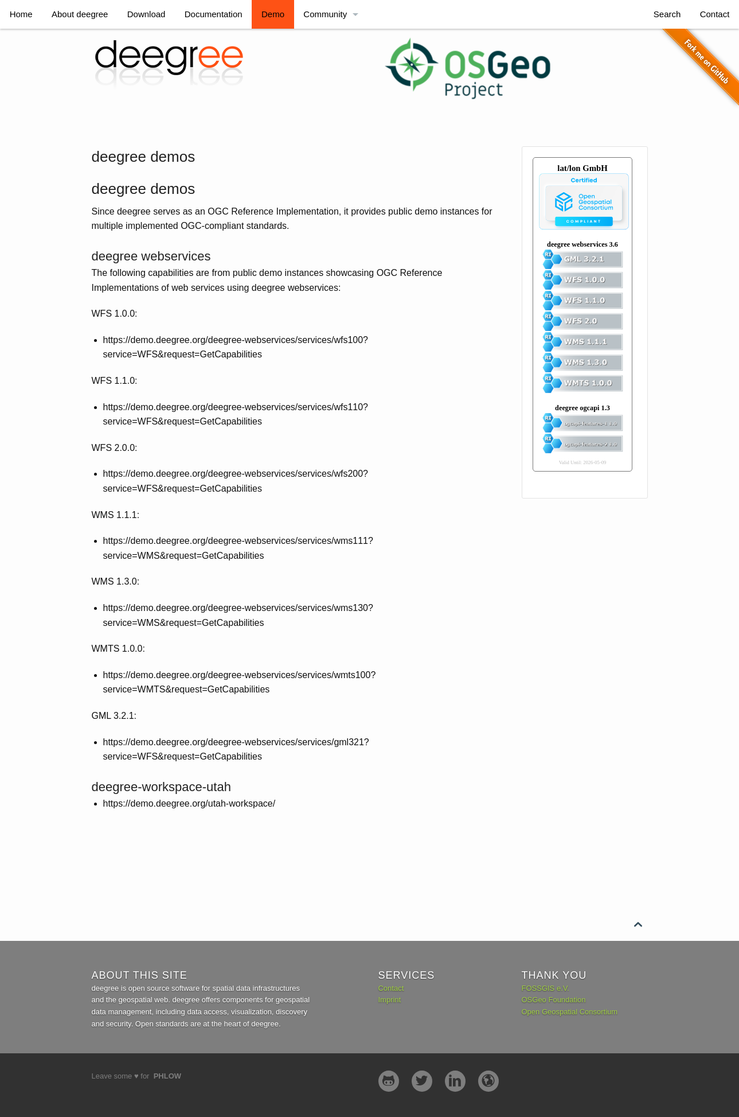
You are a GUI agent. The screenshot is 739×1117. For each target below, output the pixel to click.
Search (667, 14)
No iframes (614, 320)
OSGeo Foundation (554, 999)
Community (325, 14)
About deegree (80, 14)
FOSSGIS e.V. (545, 988)
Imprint (389, 999)
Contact (715, 14)
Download (146, 14)
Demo (272, 14)
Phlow (167, 1076)
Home (21, 14)
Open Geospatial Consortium (570, 1011)
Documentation (214, 14)
